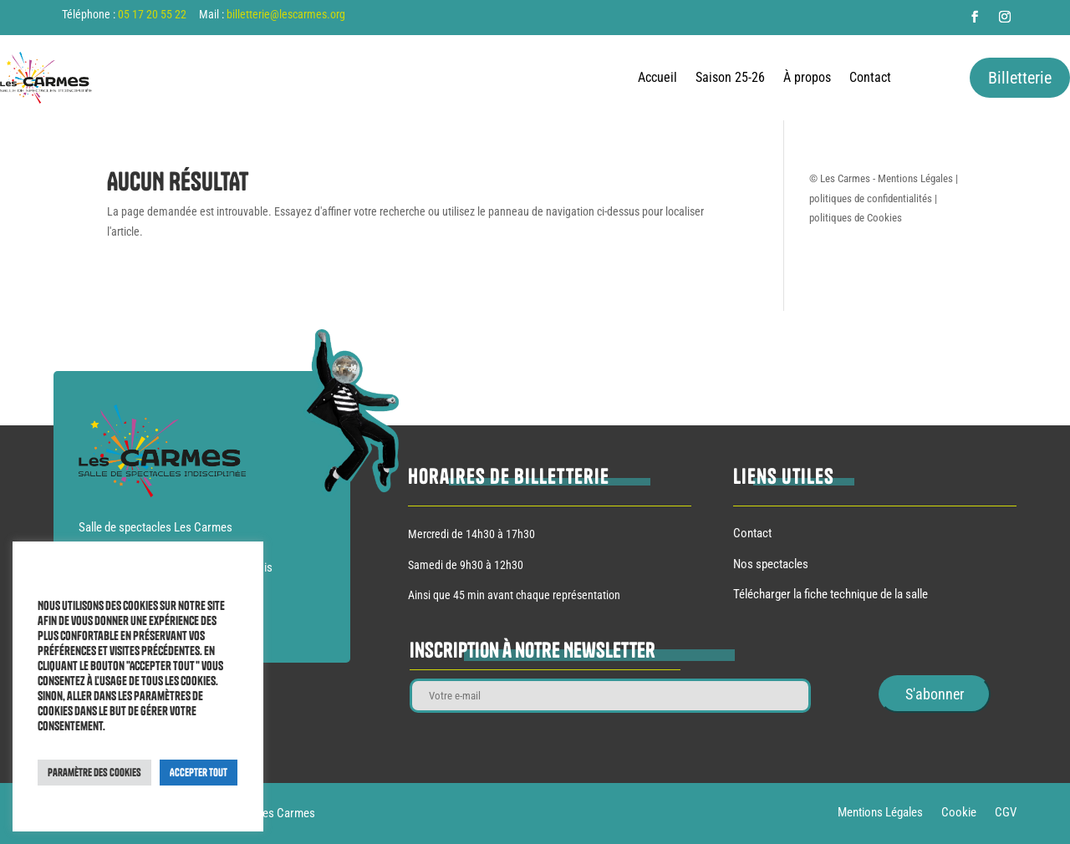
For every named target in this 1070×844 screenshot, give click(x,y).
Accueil (657, 78)
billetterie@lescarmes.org (286, 14)
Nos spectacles (770, 564)
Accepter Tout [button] (198, 772)
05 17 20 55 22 (152, 14)
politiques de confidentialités (870, 198)
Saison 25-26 (730, 78)
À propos (807, 78)
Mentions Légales (915, 178)
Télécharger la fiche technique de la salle (830, 594)
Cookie (958, 813)
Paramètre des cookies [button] (94, 772)
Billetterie (1020, 78)
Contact (870, 78)
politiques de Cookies (855, 217)
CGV (1005, 813)
